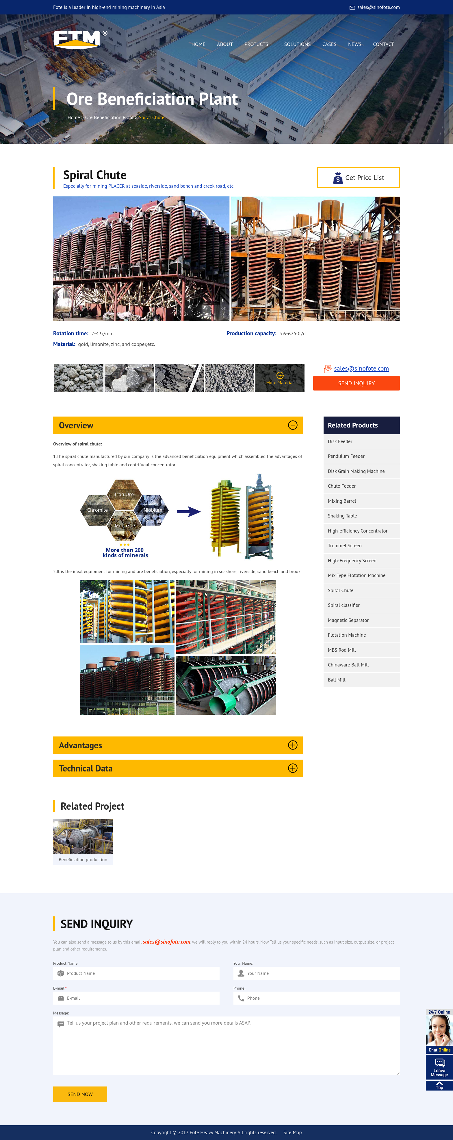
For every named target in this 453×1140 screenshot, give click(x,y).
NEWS (354, 44)
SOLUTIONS (297, 44)
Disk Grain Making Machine (356, 471)
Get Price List (358, 178)
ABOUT (225, 44)
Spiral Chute (341, 590)
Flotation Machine (347, 635)
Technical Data (179, 768)
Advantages (179, 745)
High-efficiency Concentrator (357, 531)
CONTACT (383, 44)
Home (74, 117)
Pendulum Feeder (346, 456)
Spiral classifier (344, 605)
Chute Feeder (342, 486)
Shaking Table (342, 516)
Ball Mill (337, 680)
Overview (179, 425)
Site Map (292, 1132)
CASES (329, 44)
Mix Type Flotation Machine (356, 575)
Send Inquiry (356, 383)
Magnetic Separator (348, 620)
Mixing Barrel (342, 501)
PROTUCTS (258, 45)
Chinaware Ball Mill (348, 665)
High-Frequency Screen (352, 560)
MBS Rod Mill (342, 650)
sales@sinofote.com (374, 7)
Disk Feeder (340, 441)
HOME (198, 44)
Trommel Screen (345, 545)
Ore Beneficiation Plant (109, 117)
